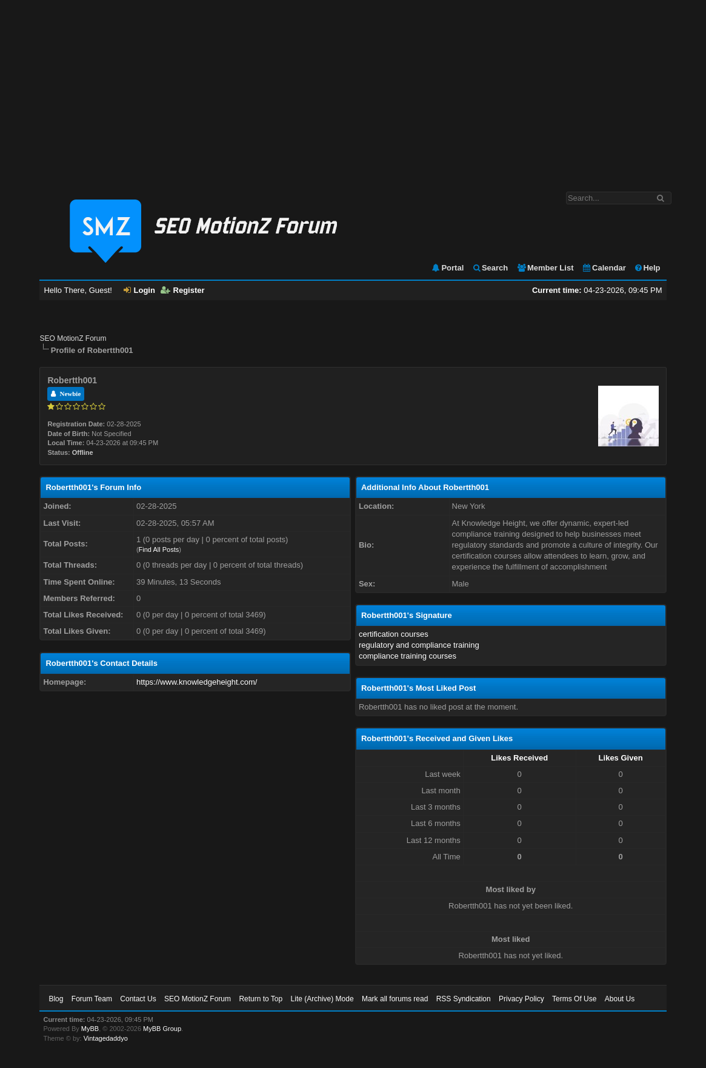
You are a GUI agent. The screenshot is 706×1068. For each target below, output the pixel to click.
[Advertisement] (353, 90)
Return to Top (260, 999)
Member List (545, 267)
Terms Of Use (574, 999)
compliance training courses (407, 655)
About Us (619, 999)
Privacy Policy (521, 999)
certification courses (393, 634)
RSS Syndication (463, 999)
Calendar (604, 267)
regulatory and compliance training (419, 645)
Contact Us (138, 999)
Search (490, 267)
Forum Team (92, 999)
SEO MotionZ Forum (72, 338)
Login (139, 290)
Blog (55, 999)
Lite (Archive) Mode (322, 999)
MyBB (90, 1028)
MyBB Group (162, 1028)
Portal (447, 267)
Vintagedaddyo (106, 1038)
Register (183, 290)
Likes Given (621, 757)
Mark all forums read (395, 999)
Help (647, 267)
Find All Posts (159, 549)
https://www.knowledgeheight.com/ (196, 682)
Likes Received (519, 757)
